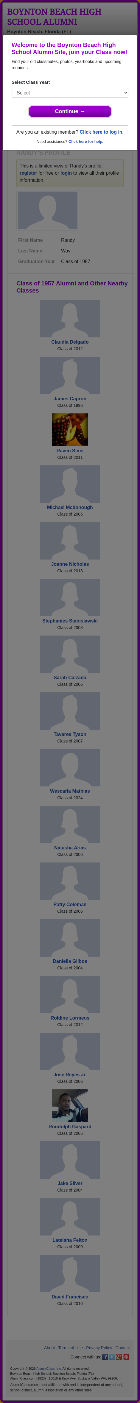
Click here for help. (86, 141)
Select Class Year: (31, 82)
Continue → (70, 111)
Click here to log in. (102, 132)
